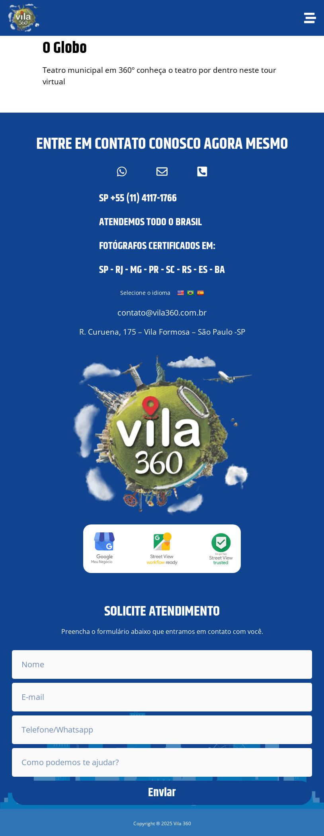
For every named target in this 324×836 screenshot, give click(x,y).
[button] (162, 823)
